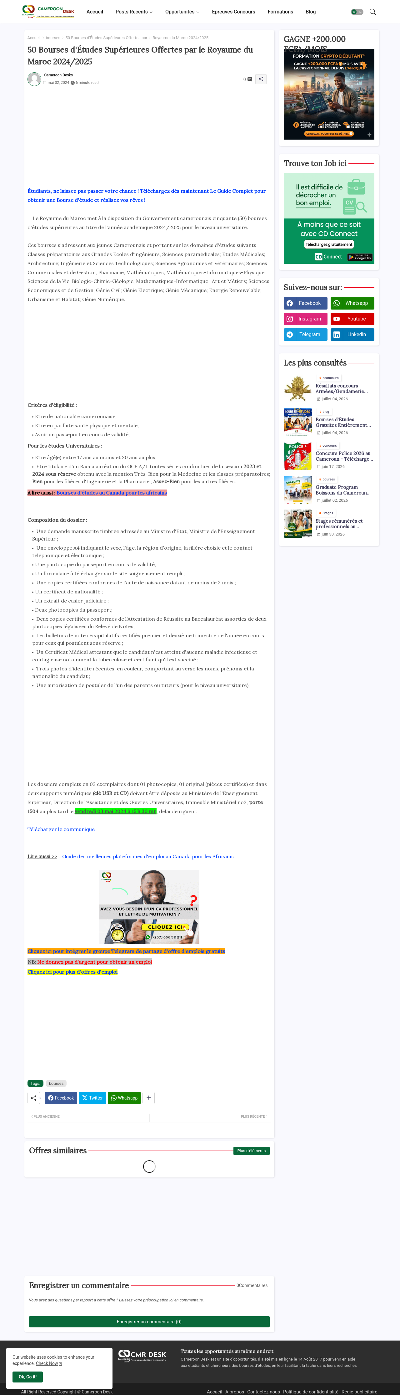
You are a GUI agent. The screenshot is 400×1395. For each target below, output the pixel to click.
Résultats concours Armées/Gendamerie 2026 (340, 388)
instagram (309, 319)
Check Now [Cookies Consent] (47, 1363)
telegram (309, 334)
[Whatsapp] (124, 1098)
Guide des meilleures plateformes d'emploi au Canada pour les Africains (148, 856)
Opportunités (179, 12)
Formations (280, 12)
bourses (53, 37)
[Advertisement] (149, 134)
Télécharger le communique (61, 829)
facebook (310, 303)
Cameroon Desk (97, 1391)
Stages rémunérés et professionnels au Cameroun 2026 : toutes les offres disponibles (342, 524)
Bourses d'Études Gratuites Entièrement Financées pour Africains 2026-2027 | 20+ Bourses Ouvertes (343, 422)
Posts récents (132, 12)
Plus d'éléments (251, 1150)
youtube (357, 319)
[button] (357, 12)
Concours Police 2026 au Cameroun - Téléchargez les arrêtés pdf (344, 456)
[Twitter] (92, 1098)
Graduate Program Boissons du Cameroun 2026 (341, 490)
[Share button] (148, 1098)
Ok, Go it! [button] (28, 1376)
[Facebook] (61, 1098)
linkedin (357, 334)
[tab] (94, 11)
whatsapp (357, 303)
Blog (311, 12)
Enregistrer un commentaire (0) (149, 1322)
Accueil (95, 12)
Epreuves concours (233, 12)
